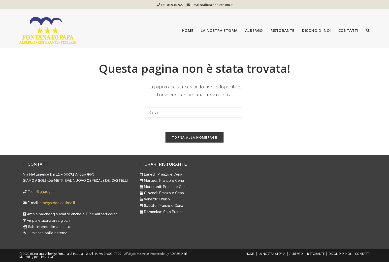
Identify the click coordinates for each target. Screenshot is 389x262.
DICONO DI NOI (340, 254)
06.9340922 (175, 4)
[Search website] (367, 30)
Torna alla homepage (194, 137)
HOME (250, 254)
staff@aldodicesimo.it (216, 4)
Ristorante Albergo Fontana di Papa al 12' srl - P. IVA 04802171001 (76, 254)
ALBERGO (296, 254)
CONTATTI (362, 254)
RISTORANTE (315, 254)
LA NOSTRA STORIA (272, 254)
